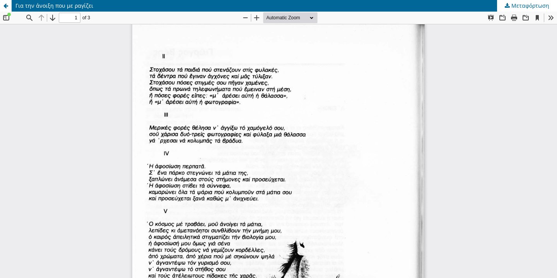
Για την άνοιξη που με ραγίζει (54, 5)
